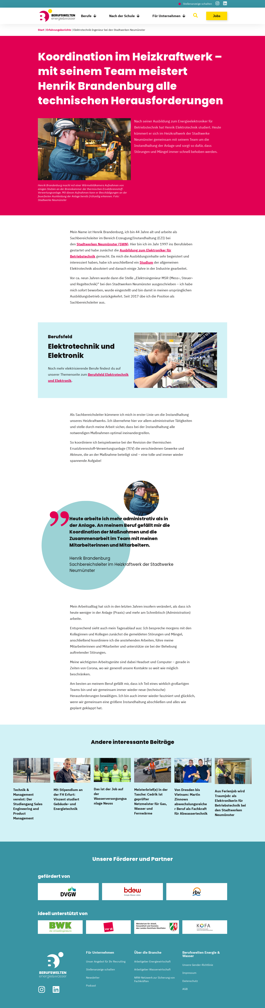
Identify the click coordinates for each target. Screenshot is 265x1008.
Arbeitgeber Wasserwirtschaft (152, 969)
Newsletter (93, 977)
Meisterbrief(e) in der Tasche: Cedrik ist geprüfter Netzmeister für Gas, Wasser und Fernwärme (151, 801)
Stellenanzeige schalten (100, 969)
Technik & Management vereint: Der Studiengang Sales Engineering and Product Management (27, 803)
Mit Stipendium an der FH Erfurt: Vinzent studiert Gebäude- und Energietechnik (68, 799)
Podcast (91, 985)
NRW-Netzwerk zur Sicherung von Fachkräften (154, 979)
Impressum (189, 972)
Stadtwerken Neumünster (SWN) (102, 244)
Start (41, 29)
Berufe (89, 16)
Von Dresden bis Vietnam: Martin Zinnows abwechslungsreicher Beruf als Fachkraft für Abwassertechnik (191, 801)
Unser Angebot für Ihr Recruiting (105, 961)
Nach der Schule (124, 16)
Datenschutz (190, 981)
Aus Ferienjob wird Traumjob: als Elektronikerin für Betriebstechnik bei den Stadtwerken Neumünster (230, 803)
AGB (185, 989)
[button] (7, 1000)
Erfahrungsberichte (58, 29)
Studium (146, 262)
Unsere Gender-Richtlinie (197, 965)
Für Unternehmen (169, 16)
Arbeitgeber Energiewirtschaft (152, 961)
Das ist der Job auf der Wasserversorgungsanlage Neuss (110, 796)
